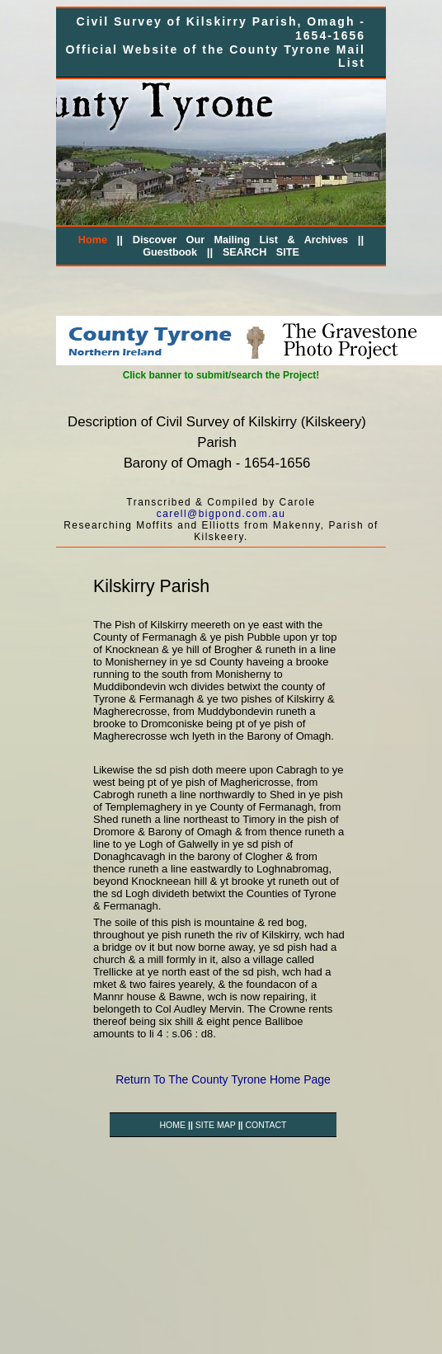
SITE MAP (215, 1125)
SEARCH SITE (261, 252)
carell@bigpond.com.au (221, 514)
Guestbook (170, 252)
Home (92, 240)
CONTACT (265, 1125)
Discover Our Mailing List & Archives (240, 240)
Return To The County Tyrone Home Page (223, 1079)
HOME (173, 1125)
